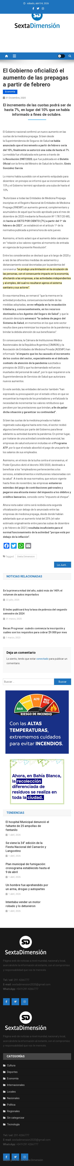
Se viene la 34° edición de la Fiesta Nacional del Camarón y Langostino (26, 847)
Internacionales (16, 1085)
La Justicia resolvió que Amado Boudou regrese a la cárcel (64, 564)
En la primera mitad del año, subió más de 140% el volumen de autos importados (32, 592)
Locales (11, 1091)
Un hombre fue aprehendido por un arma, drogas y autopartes (27, 887)
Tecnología (13, 1124)
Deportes (12, 1072)
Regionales (13, 1111)
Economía (10, 91)
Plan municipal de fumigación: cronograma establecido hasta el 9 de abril (28, 868)
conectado (42, 658)
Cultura (11, 1065)
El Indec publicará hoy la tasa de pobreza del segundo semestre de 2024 (35, 611)
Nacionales (13, 1098)
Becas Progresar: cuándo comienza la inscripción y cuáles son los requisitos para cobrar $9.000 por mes (35, 630)
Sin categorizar (15, 1117)
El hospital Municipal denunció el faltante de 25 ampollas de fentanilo (27, 826)
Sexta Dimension (26, 556)
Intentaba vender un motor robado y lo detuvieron (23, 904)
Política (11, 1104)
